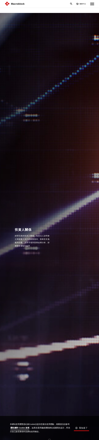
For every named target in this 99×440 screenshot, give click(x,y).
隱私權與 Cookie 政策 (19, 428)
